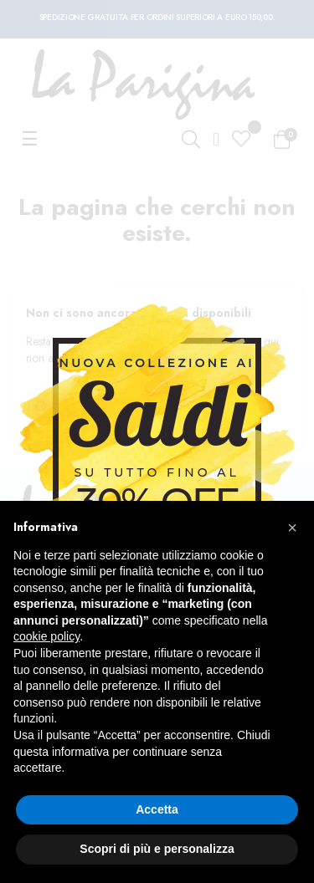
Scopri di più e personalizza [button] (157, 848)
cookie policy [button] (46, 636)
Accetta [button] (157, 809)
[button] (292, 527)
